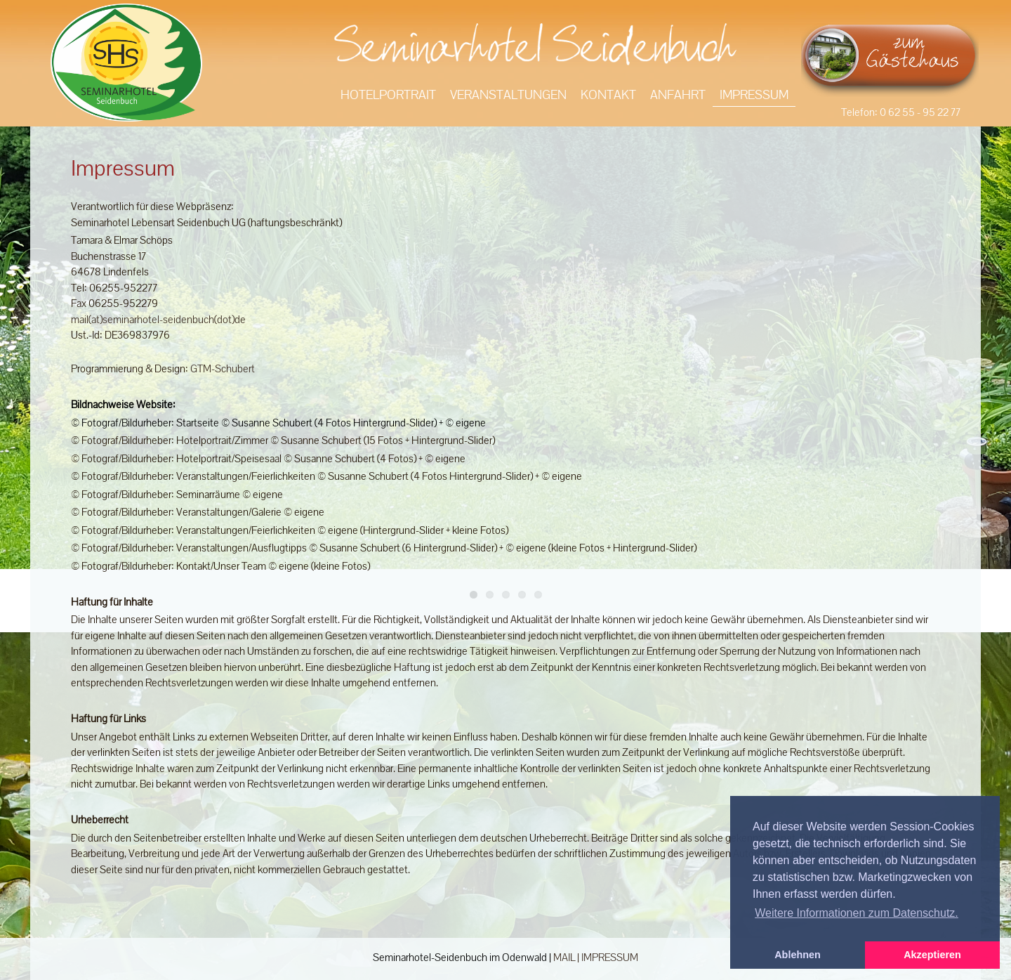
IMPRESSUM (609, 957)
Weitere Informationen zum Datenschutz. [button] (856, 913)
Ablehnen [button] (797, 954)
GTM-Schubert (222, 368)
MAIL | (567, 957)
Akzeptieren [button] (932, 954)
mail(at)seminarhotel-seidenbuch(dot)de (158, 319)
